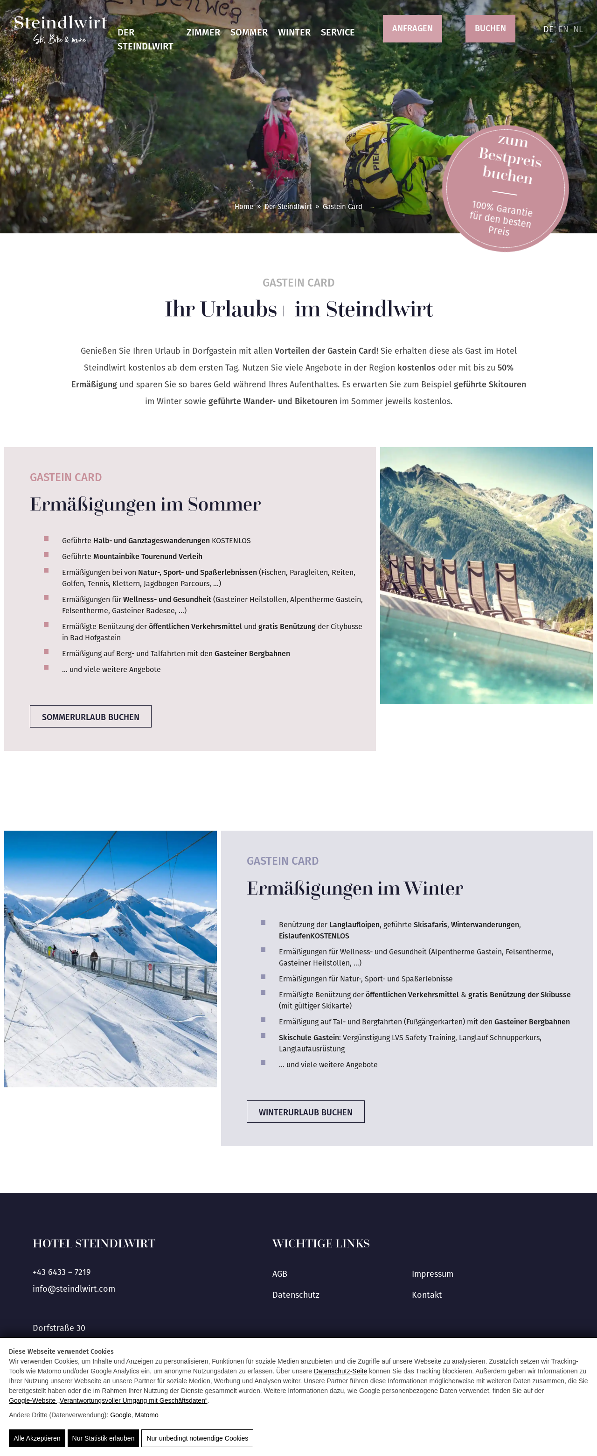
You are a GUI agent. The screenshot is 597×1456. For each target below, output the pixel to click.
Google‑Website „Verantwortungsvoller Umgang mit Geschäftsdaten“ (108, 1400)
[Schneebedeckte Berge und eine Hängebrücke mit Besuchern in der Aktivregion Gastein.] (110, 959)
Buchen (490, 28)
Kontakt (427, 1295)
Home (244, 207)
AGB (279, 1274)
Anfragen (412, 28)
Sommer (249, 32)
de (548, 29)
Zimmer (203, 32)
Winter (294, 32)
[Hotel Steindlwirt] (60, 30)
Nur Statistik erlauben (103, 1438)
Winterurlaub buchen (306, 1112)
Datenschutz (295, 1295)
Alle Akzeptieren (37, 1438)
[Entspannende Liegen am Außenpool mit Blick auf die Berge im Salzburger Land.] (486, 575)
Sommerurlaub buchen (90, 717)
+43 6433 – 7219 (61, 1272)
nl (578, 29)
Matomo (147, 1415)
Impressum (432, 1274)
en (563, 29)
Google (120, 1415)
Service (338, 32)
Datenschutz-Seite (340, 1371)
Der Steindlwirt (146, 39)
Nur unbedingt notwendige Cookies (197, 1438)
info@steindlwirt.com (74, 1289)
